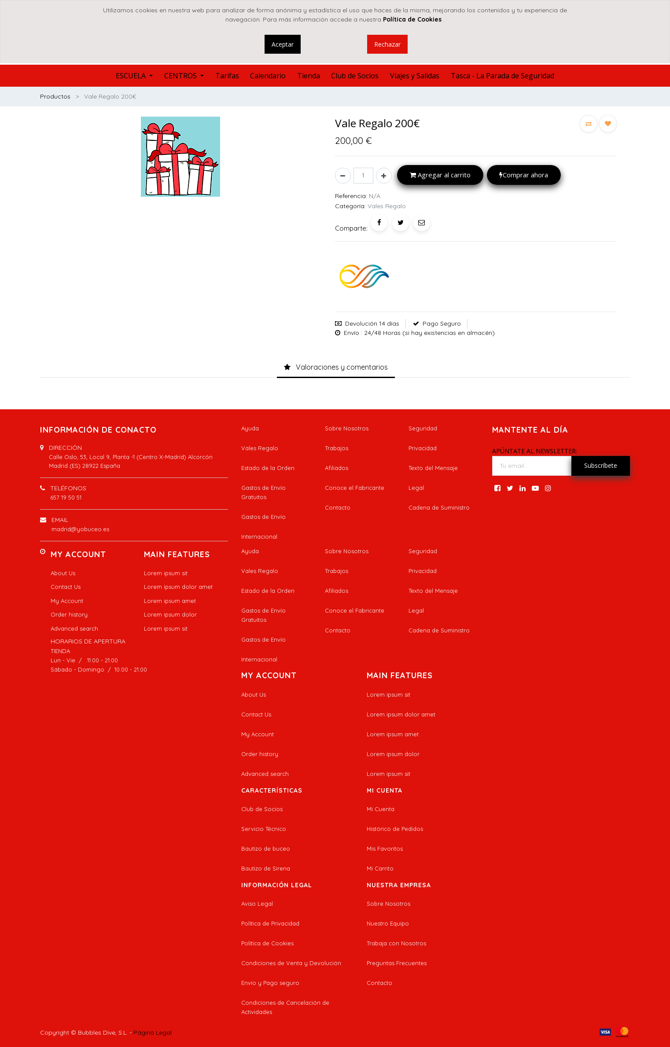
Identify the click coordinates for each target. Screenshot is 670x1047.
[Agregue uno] (384, 176)
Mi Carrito (380, 868)
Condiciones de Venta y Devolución (291, 962)
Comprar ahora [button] (523, 174)
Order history (69, 614)
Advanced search (74, 628)
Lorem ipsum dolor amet (178, 586)
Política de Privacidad (270, 923)
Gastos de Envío (263, 516)
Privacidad (423, 448)
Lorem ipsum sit (166, 573)
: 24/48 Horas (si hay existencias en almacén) (428, 333)
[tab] (336, 367)
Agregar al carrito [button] (440, 174)
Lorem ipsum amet (170, 600)
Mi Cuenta (380, 808)
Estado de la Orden (268, 467)
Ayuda (250, 428)
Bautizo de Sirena (265, 868)
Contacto (337, 507)
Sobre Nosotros (346, 428)
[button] (588, 123)
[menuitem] (227, 76)
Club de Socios (262, 808)
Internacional (259, 536)
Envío (351, 333)
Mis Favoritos (385, 848)
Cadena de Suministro (439, 507)
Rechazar (387, 44)
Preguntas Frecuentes (397, 962)
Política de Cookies (267, 943)
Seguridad (423, 428)
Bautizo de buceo (265, 848)
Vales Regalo (259, 448)
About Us (63, 573)
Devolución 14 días (372, 323)
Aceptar (283, 44)
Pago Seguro (442, 323)
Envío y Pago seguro (270, 982)
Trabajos (336, 448)
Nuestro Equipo (388, 923)
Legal (416, 487)
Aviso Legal (257, 903)
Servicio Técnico (263, 828)
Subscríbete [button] (600, 465)
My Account (67, 600)
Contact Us (66, 586)
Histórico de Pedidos (395, 828)
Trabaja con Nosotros (396, 943)
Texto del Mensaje (433, 467)
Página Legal (152, 1032)
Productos (55, 96)
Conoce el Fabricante (354, 487)
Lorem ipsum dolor (170, 614)
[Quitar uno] (343, 176)
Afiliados (336, 467)
